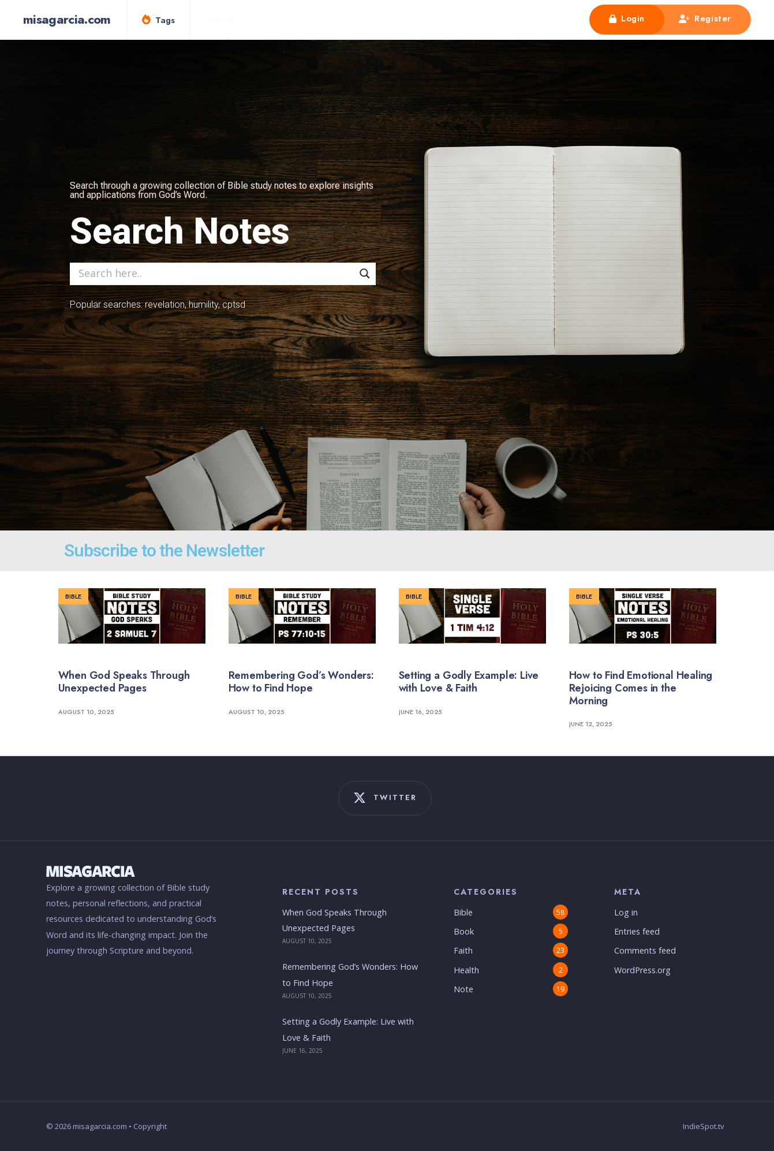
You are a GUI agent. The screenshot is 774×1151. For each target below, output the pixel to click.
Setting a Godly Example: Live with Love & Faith (469, 682)
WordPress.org (642, 970)
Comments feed (645, 950)
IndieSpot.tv (703, 1126)
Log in (626, 912)
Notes (220, 19)
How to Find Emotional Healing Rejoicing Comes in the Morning (641, 688)
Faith (463, 950)
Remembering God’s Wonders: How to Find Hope (301, 682)
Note (463, 989)
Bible (73, 596)
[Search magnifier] (365, 274)
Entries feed (637, 931)
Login (627, 18)
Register (705, 18)
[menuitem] (227, 19)
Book (464, 931)
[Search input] (214, 273)
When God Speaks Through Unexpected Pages (124, 682)
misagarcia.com (67, 19)
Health (466, 970)
